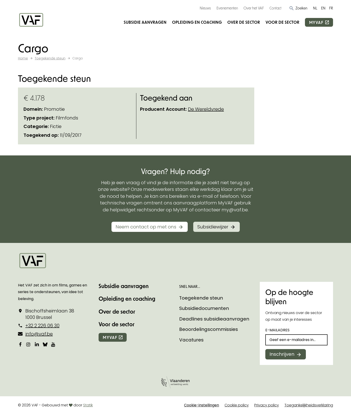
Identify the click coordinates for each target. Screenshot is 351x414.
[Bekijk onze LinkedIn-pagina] (37, 344)
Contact (275, 8)
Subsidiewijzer (212, 227)
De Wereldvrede (206, 109)
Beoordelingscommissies (208, 329)
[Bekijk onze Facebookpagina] (20, 344)
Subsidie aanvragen (145, 22)
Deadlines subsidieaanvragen (214, 319)
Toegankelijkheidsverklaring (308, 405)
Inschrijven (281, 354)
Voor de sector (282, 22)
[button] (298, 8)
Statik (88, 405)
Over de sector (243, 22)
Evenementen (227, 8)
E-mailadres (277, 330)
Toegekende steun (201, 298)
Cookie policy (237, 405)
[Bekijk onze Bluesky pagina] (45, 344)
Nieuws (205, 8)
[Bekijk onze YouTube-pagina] (53, 344)
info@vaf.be (39, 334)
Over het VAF (253, 8)
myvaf (316, 22)
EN (323, 8)
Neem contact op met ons (146, 227)
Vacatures (191, 340)
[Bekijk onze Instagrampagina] (28, 344)
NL (315, 8)
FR (331, 8)
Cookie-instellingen (201, 405)
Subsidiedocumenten (204, 308)
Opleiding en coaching (197, 22)
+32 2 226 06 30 (42, 325)
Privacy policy (266, 405)
